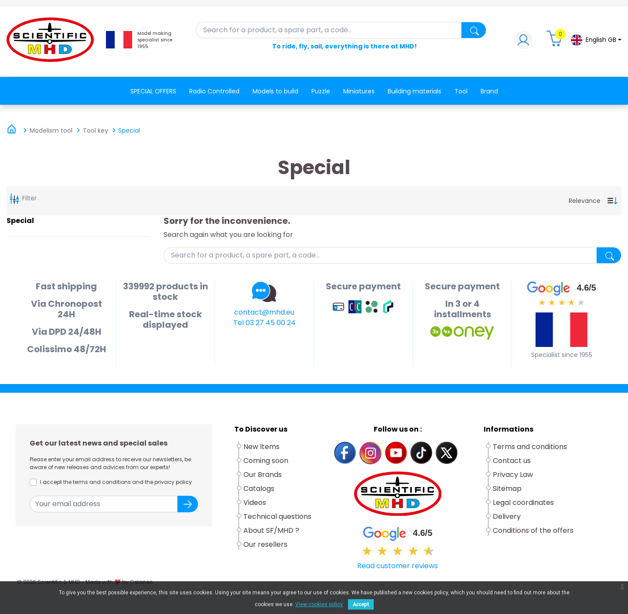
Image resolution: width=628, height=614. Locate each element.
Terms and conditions (530, 447)
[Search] (341, 30)
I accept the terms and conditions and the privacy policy (116, 482)
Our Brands (262, 475)
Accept (361, 604)
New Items (261, 447)
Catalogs (258, 489)
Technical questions (277, 516)
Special (20, 221)
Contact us (512, 461)
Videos (254, 502)
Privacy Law (513, 475)
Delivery (507, 516)
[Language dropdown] (595, 40)
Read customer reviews (397, 566)
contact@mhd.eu (264, 312)
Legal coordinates (523, 502)
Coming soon (265, 461)
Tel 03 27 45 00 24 (264, 323)
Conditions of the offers (534, 530)
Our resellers (265, 544)
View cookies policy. (319, 604)
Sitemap (507, 489)
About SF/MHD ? (271, 530)
